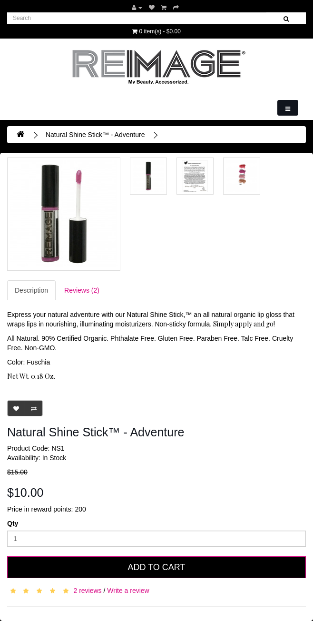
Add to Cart (156, 567)
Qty (12, 523)
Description (31, 290)
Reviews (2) (81, 290)
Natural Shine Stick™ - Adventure (95, 134)
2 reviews (87, 590)
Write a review (128, 590)
